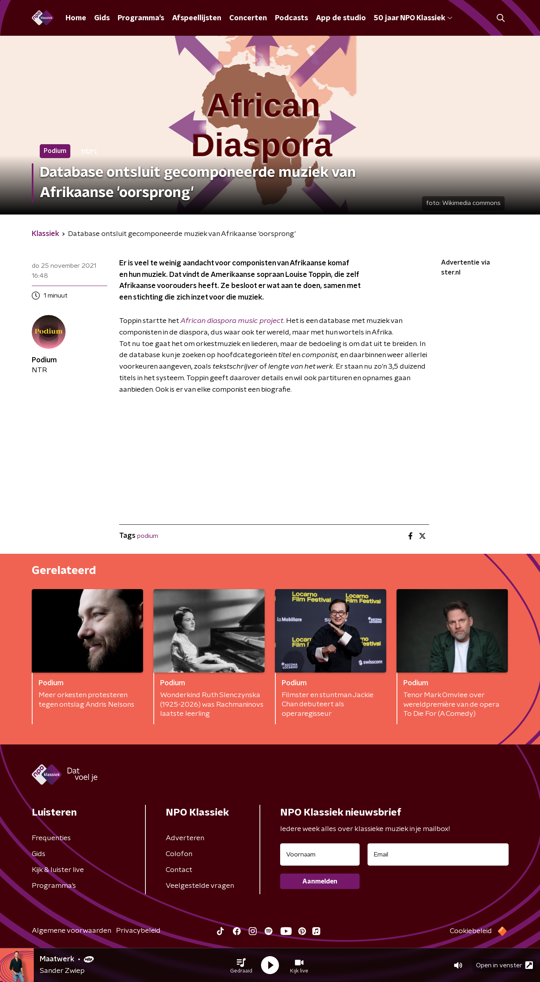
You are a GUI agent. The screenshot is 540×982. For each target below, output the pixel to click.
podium (147, 536)
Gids (102, 18)
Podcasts (291, 18)
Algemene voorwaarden (71, 930)
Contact (179, 870)
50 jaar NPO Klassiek (413, 18)
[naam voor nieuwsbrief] (320, 854)
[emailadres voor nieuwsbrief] (438, 854)
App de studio (341, 18)
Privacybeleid (138, 930)
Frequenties (51, 838)
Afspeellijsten (196, 18)
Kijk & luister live (58, 870)
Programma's (141, 18)
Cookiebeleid (471, 931)
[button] (241, 965)
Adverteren (185, 838)
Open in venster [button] (504, 965)
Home (76, 18)
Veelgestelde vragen (200, 885)
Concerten (248, 18)
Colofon (179, 854)
